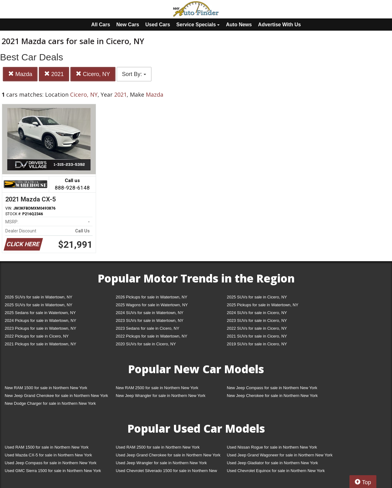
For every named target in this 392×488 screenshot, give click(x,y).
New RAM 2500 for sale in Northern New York (157, 387)
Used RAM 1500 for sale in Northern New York (47, 447)
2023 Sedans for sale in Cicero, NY (147, 328)
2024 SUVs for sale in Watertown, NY (149, 312)
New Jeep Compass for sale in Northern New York (272, 387)
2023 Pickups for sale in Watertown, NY (40, 328)
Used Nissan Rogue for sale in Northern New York (272, 447)
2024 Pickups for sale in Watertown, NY (40, 320)
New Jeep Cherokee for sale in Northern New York (272, 395)
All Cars (100, 24)
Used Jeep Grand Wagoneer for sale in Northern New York (280, 455)
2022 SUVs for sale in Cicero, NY (257, 328)
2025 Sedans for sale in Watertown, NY (40, 312)
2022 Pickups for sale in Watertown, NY (151, 336)
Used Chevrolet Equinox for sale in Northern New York (276, 470)
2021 (54, 74)
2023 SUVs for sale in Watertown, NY (149, 320)
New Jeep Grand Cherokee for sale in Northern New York (56, 395)
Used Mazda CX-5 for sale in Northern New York (48, 455)
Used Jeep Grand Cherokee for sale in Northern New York (168, 455)
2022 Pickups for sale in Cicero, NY (37, 336)
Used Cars (157, 24)
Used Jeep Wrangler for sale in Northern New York (161, 462)
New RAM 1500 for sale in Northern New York (46, 387)
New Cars (127, 24)
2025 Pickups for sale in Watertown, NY (262, 304)
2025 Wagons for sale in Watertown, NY (152, 304)
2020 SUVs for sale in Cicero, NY (146, 344)
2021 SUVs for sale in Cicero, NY (257, 336)
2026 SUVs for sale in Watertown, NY (38, 297)
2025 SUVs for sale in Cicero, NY (257, 297)
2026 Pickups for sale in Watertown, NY (151, 297)
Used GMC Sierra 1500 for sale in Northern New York (53, 470)
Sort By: (134, 74)
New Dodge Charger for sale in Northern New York (50, 403)
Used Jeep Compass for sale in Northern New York (50, 462)
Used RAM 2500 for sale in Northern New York (158, 447)
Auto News (239, 24)
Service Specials (198, 24)
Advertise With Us (279, 24)
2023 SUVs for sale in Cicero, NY (257, 320)
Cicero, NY (93, 74)
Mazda (20, 74)
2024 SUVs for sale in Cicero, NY (257, 312)
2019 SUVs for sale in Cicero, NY (257, 344)
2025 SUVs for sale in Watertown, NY (38, 304)
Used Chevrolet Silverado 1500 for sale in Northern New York (166, 471)
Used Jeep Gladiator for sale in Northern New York (272, 462)
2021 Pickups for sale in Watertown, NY (40, 344)
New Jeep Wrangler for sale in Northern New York (161, 395)
